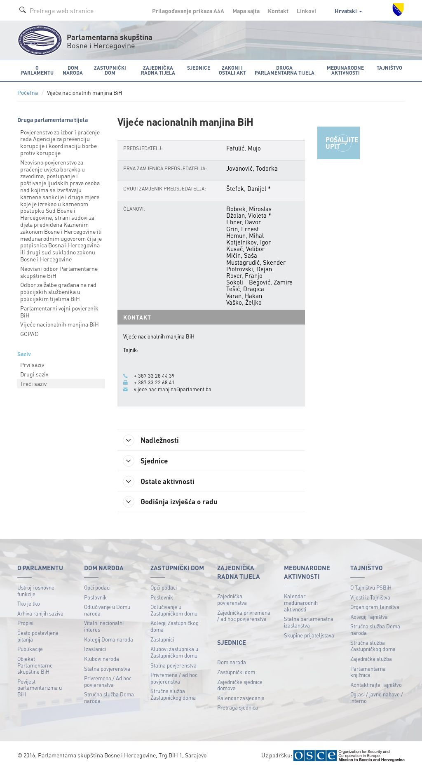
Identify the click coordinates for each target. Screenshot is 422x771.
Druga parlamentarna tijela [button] (284, 69)
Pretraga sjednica (237, 708)
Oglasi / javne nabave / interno (376, 698)
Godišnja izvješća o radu (172, 502)
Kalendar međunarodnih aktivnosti (301, 603)
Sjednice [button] (197, 67)
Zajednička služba (371, 659)
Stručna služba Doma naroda (109, 698)
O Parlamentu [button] (37, 69)
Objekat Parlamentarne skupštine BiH (35, 666)
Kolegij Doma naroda (108, 640)
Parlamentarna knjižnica (368, 672)
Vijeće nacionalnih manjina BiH (59, 324)
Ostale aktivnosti (160, 481)
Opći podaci (97, 588)
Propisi (25, 623)
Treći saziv (33, 383)
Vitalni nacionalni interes (104, 627)
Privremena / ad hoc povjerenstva (173, 679)
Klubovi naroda (101, 659)
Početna (27, 92)
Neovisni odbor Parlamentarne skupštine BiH (59, 272)
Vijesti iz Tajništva (370, 597)
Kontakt (278, 10)
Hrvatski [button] (348, 10)
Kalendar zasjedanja (241, 698)
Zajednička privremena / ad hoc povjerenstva (243, 616)
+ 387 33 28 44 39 (154, 375)
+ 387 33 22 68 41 (154, 382)
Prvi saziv (32, 364)
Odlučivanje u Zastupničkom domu (173, 611)
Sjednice (147, 461)
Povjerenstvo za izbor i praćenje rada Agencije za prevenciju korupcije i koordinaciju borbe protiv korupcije (60, 142)
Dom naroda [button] (72, 69)
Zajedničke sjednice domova (240, 685)
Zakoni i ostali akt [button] (230, 69)
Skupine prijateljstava (309, 635)
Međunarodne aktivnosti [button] (346, 69)
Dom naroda (231, 662)
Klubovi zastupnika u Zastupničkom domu (174, 653)
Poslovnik (95, 597)
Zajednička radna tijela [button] (157, 69)
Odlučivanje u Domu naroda (107, 611)
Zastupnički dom (236, 672)
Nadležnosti (153, 440)
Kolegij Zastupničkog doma (174, 627)
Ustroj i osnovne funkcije (35, 591)
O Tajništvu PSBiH (371, 588)
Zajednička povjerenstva (232, 600)
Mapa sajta (246, 10)
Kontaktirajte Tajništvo (376, 685)
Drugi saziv (34, 374)
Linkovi (306, 10)
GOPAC (29, 333)
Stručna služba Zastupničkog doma (173, 695)
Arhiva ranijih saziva (40, 614)
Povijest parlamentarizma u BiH (39, 688)
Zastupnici (162, 640)
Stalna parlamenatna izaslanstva (308, 623)
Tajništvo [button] (390, 67)
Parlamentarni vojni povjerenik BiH (59, 311)
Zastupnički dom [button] (109, 69)
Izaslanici (95, 649)
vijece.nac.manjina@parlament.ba (172, 389)
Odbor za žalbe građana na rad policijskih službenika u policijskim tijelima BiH (58, 291)
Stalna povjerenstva (107, 668)
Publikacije (30, 649)
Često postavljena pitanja (38, 637)
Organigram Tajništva (374, 607)
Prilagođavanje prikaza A (188, 10)
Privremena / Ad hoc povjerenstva (107, 682)
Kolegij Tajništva (369, 617)
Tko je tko (28, 604)
